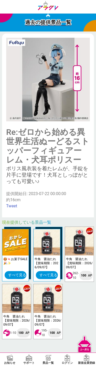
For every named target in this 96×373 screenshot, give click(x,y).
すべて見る (17, 275)
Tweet (11, 206)
